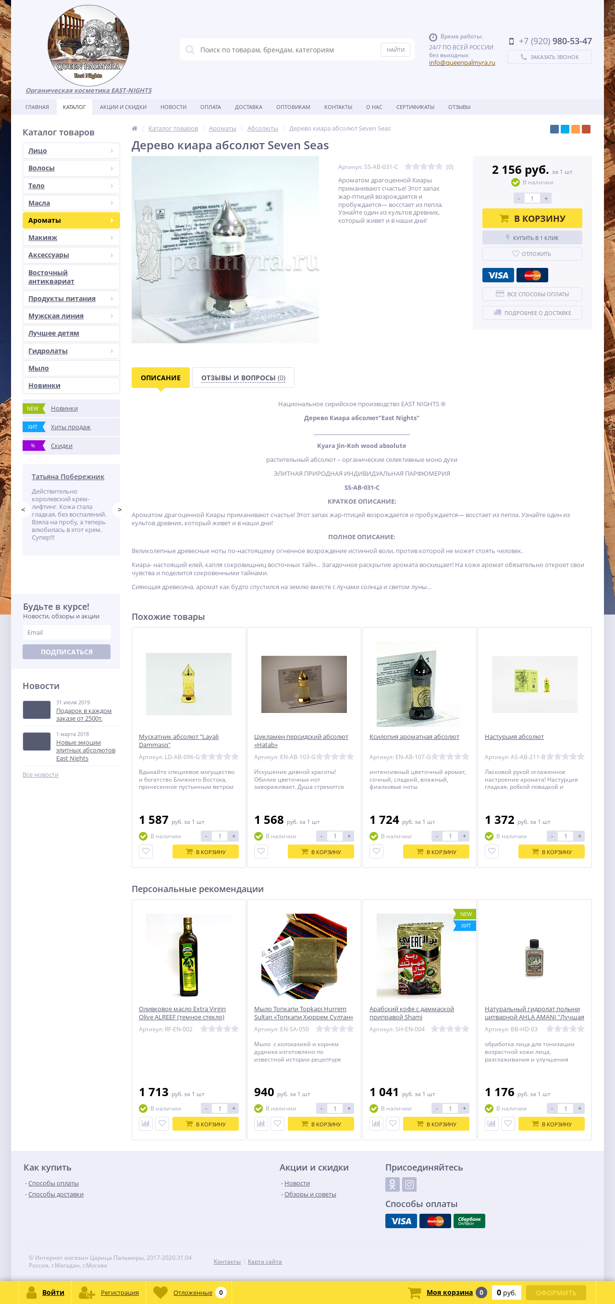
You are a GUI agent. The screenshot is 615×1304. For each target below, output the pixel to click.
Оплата (210, 106)
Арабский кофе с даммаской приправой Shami (411, 1013)
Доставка (248, 106)
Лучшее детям (53, 333)
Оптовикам (293, 106)
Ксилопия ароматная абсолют (414, 737)
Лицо (70, 150)
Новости (173, 106)
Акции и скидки (123, 106)
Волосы (70, 167)
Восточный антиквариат (51, 277)
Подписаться (67, 651)
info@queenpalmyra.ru (462, 62)
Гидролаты (70, 350)
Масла (70, 202)
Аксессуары (70, 254)
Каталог (74, 106)
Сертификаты (415, 106)
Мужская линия (70, 315)
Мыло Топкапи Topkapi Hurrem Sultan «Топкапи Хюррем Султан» (303, 1013)
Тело (70, 185)
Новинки (44, 385)
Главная (37, 106)
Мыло (38, 368)
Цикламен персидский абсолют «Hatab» (301, 741)
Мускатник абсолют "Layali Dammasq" (179, 741)
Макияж (70, 237)
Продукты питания (70, 298)
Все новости (41, 775)
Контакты (338, 106)
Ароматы (70, 220)
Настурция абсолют (514, 737)
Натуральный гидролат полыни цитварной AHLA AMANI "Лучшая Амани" (534, 1017)
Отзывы (459, 106)
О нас (374, 106)
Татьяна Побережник (70, 476)
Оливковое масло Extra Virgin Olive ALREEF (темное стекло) (182, 1013)
